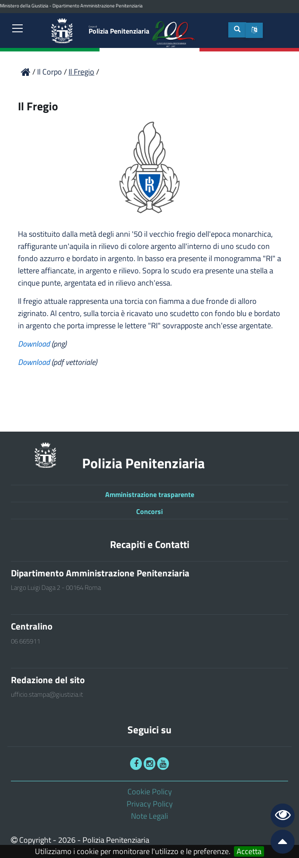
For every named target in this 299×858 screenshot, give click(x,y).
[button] (254, 30)
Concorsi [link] (149, 511)
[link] (17, 29)
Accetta (249, 851)
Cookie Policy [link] (149, 791)
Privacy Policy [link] (150, 804)
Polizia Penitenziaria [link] (119, 30)
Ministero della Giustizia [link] (24, 5)
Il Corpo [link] (50, 72)
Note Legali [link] (149, 816)
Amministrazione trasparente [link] (149, 494)
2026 (67, 840)
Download (35, 344)
